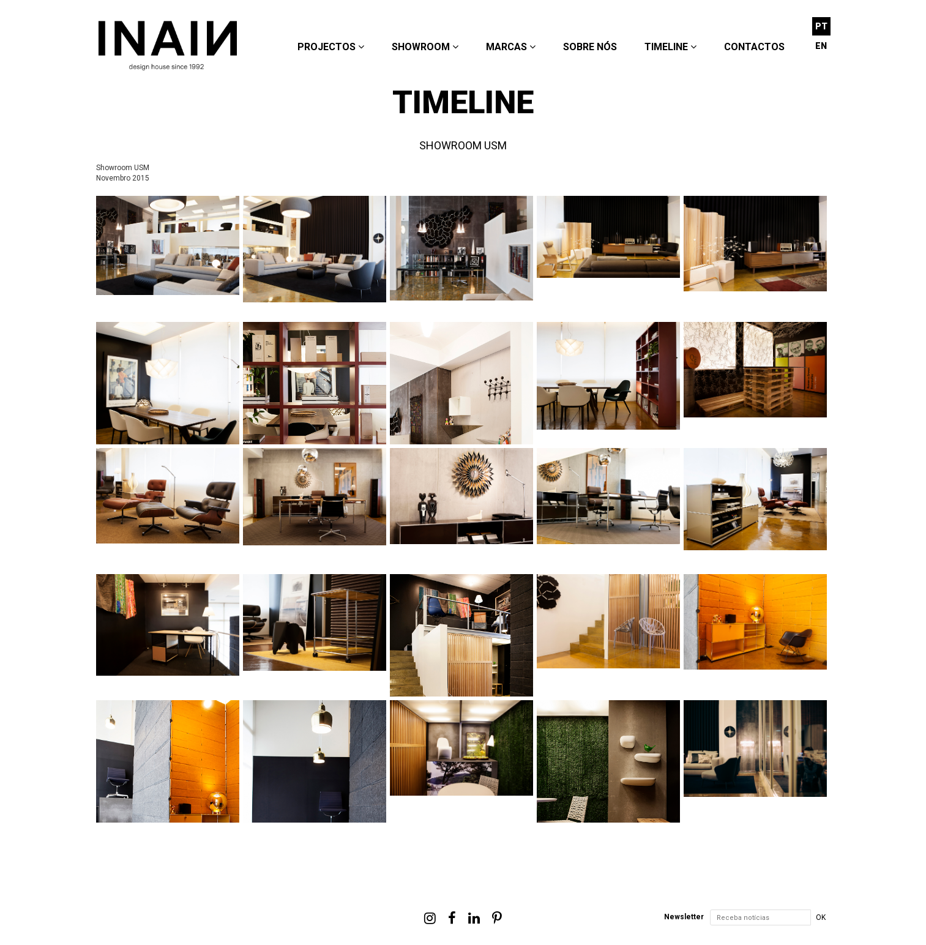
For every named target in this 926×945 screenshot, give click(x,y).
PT (821, 26)
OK (821, 917)
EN (821, 46)
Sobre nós (590, 47)
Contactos (754, 47)
